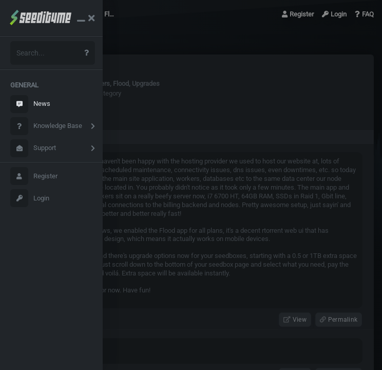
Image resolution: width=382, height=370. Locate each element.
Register (34, 176)
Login (29, 198)
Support (33, 148)
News (30, 104)
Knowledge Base (46, 126)
